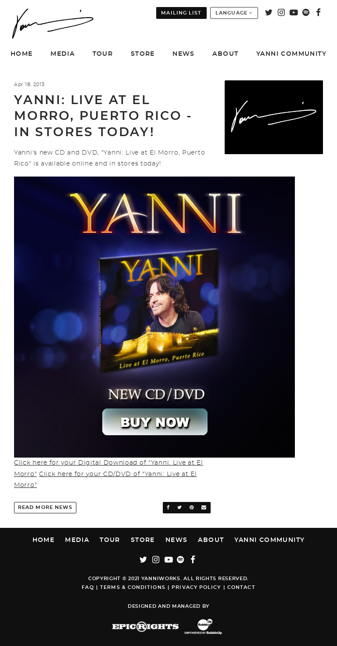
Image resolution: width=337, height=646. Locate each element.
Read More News (45, 507)
